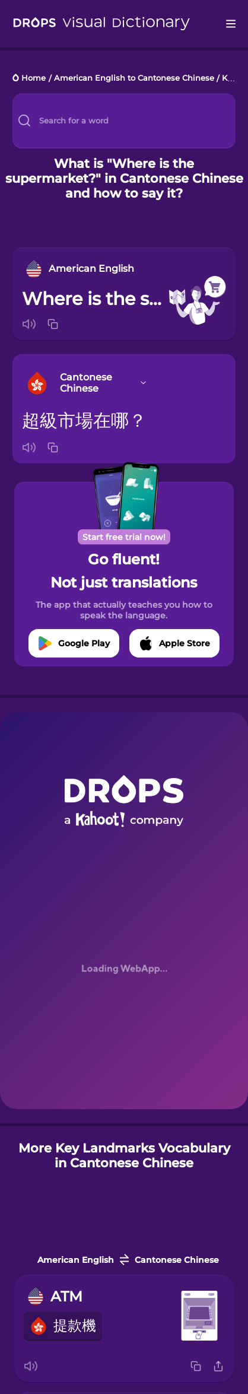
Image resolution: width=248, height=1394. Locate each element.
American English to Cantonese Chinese (134, 78)
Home (33, 78)
